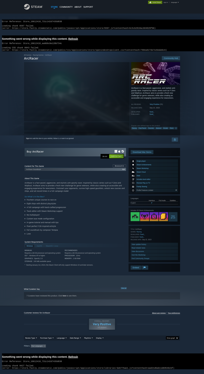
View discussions (138, 254)
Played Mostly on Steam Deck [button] (102, 349)
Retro (171, 131)
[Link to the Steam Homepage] (35, 9)
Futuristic (151, 131)
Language (61, 341)
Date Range (74, 341)
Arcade (165, 131)
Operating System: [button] (123, 349)
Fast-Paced (142, 131)
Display (99, 341)
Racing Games (38, 58)
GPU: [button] (146, 349)
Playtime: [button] (83, 349)
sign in (166, 2)
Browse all (119, 169)
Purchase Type (46, 341)
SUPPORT (88, 7)
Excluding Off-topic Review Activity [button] (63, 349)
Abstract (158, 131)
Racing (134, 131)
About (78, 7)
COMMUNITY (66, 7)
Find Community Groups (140, 262)
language (174, 2)
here (64, 299)
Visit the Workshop (138, 258)
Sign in (28, 141)
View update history (139, 247)
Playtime (87, 341)
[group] (102, 349)
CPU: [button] (137, 349)
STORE (54, 7)
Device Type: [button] (157, 349)
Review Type (30, 341)
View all (123, 291)
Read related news (138, 251)
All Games (27, 58)
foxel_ (152, 115)
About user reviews (159, 316)
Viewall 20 (173, 220)
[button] (116, 159)
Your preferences (174, 316)
